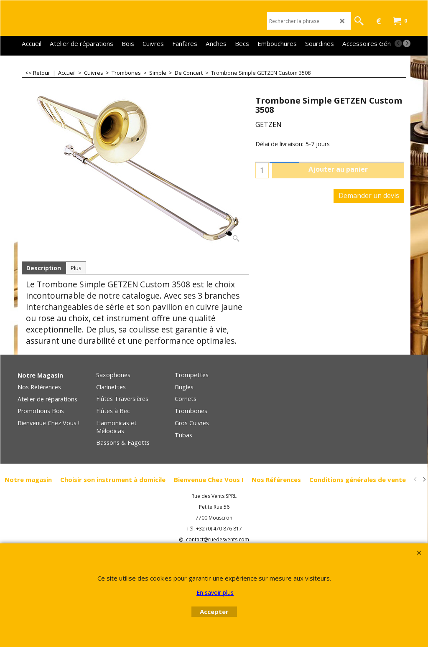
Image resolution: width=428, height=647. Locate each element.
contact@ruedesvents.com (217, 539)
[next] (406, 43)
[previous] (398, 43)
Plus (76, 268)
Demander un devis (369, 195)
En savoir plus (215, 592)
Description (43, 268)
